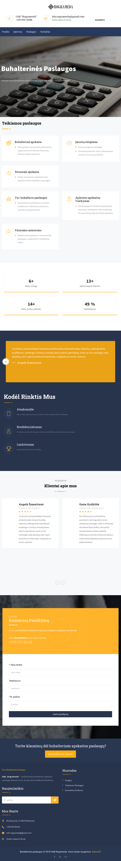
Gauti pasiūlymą (60, 714)
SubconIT (96, 851)
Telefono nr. (15, 680)
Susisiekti (100, 20)
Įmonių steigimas (86, 142)
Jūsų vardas (16, 664)
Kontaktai (45, 31)
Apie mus (17, 31)
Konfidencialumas (29, 427)
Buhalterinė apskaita (28, 142)
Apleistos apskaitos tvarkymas (87, 199)
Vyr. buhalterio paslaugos (31, 197)
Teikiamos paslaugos (74, 785)
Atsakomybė (25, 409)
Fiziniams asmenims (28, 230)
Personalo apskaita (27, 172)
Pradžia (5, 31)
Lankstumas (25, 444)
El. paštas (15, 696)
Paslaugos (31, 31)
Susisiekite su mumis (60, 754)
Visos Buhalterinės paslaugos (13, 770)
